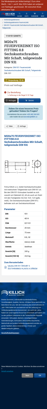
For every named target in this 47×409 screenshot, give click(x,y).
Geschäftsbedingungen (10, 333)
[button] (26, 14)
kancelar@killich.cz (30, 117)
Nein (27, 375)
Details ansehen (7, 371)
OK (40, 375)
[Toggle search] (19, 14)
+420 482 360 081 (33, 114)
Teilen (9, 126)
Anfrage (22, 126)
